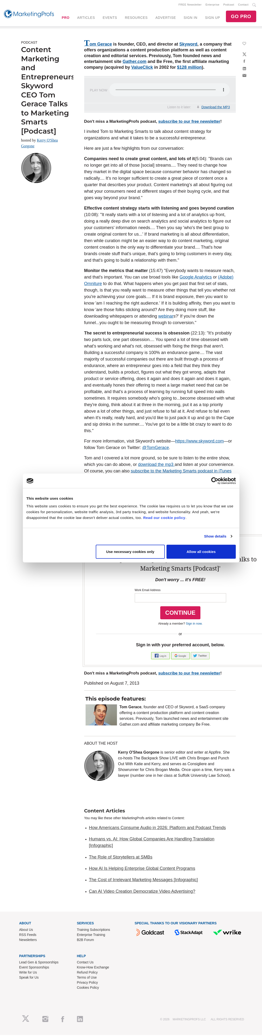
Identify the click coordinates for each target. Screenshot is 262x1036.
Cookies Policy (88, 988)
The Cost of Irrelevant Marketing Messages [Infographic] (143, 880)
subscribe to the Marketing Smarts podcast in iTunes (181, 472)
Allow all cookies (201, 551)
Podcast (228, 5)
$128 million (189, 68)
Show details (215, 536)
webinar (165, 317)
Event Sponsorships (34, 968)
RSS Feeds (28, 936)
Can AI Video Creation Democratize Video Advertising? (142, 892)
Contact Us (85, 963)
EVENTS (110, 18)
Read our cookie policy (164, 517)
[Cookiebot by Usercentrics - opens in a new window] (215, 480)
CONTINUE (180, 613)
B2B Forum (85, 941)
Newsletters (28, 941)
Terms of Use (87, 978)
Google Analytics (195, 278)
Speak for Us (29, 978)
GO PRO (241, 17)
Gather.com (135, 62)
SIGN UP (212, 18)
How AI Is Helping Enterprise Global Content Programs (142, 869)
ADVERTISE (165, 18)
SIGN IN (190, 18)
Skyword (188, 45)
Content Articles (104, 812)
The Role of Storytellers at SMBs (121, 858)
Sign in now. (194, 624)
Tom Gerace (98, 45)
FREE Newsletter (190, 5)
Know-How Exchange (93, 968)
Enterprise (212, 5)
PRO (65, 18)
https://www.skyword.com (199, 442)
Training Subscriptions (93, 931)
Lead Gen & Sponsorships (38, 963)
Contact (243, 5)
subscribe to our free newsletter (189, 122)
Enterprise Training (91, 936)
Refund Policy (87, 973)
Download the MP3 (215, 108)
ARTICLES (86, 18)
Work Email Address (148, 591)
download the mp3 (156, 465)
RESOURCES (136, 18)
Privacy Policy (87, 983)
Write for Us (28, 973)
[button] (161, 656)
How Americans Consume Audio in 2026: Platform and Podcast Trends (157, 828)
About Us (26, 931)
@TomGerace (155, 448)
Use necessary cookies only (130, 551)
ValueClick (142, 68)
